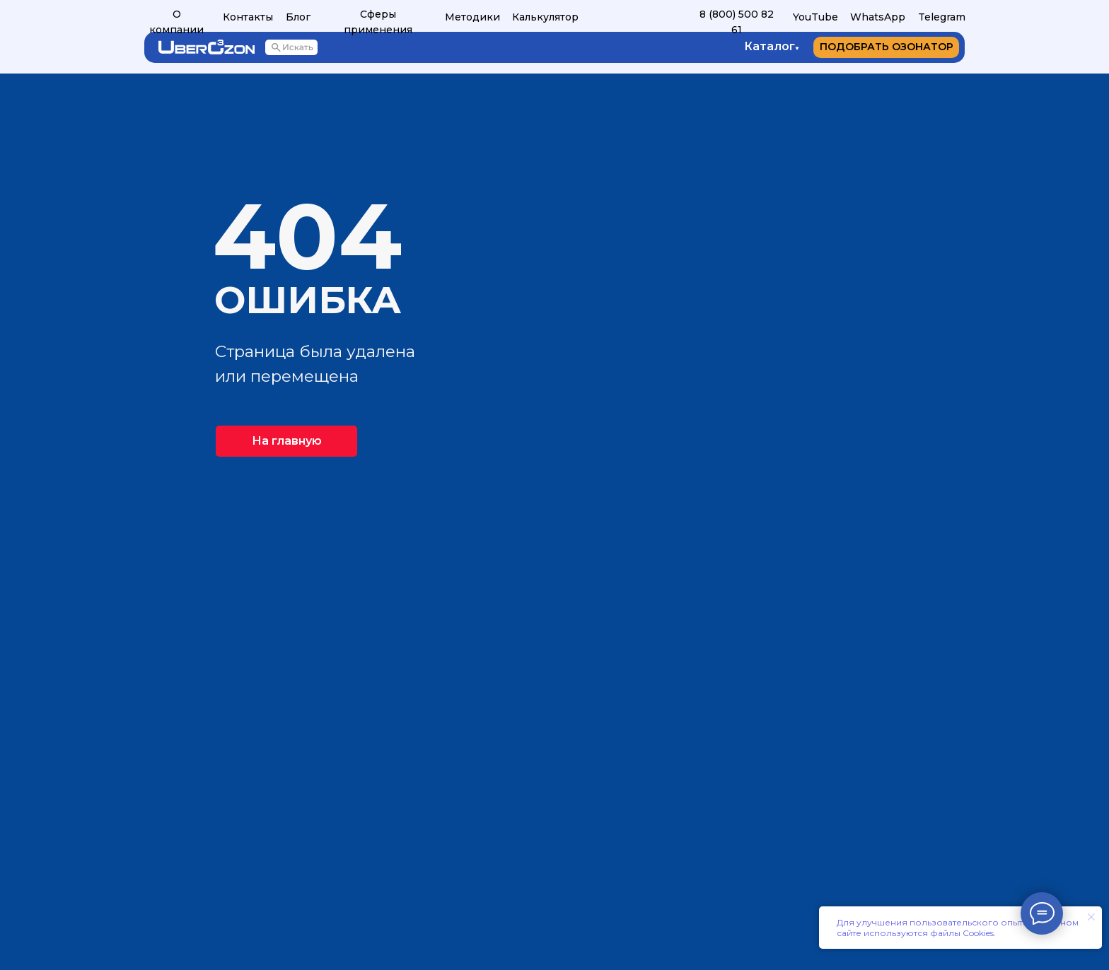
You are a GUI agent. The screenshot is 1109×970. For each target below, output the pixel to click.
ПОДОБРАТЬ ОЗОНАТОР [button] (886, 46)
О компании (176, 22)
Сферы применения (378, 22)
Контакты (248, 17)
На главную (287, 441)
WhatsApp (877, 17)
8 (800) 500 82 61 (736, 22)
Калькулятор (545, 17)
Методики (472, 17)
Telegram (941, 17)
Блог (298, 17)
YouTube (815, 17)
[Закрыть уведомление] (1091, 917)
